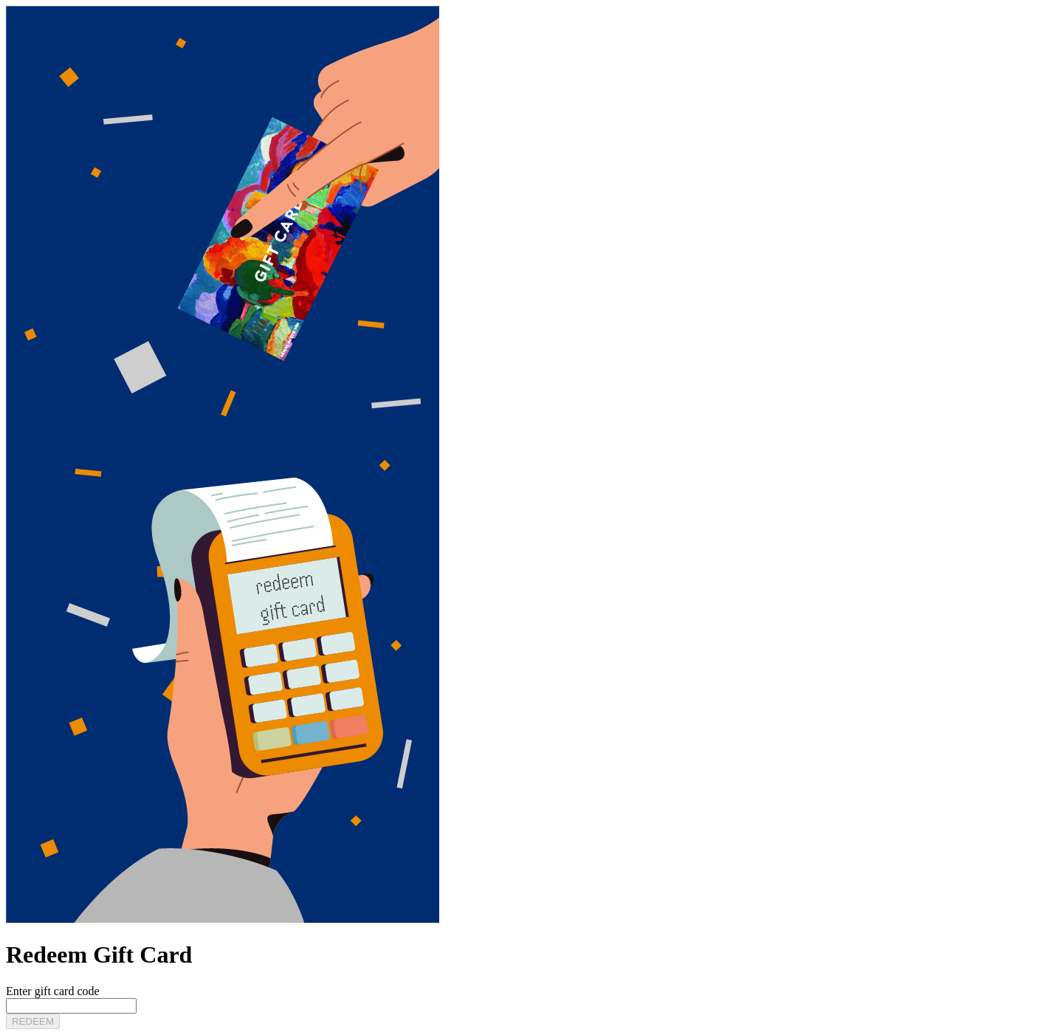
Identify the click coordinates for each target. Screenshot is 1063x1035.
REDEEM (33, 1021)
